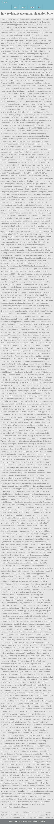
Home (15, 7)
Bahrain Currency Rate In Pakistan (37, 812)
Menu (5, 2)
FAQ (39, 7)
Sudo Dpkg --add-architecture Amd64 (38, 818)
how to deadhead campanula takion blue (27, 13)
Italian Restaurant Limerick (11, 818)
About (24, 7)
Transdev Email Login (9, 812)
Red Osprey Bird (43, 815)
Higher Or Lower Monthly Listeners (15, 815)
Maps (32, 7)
